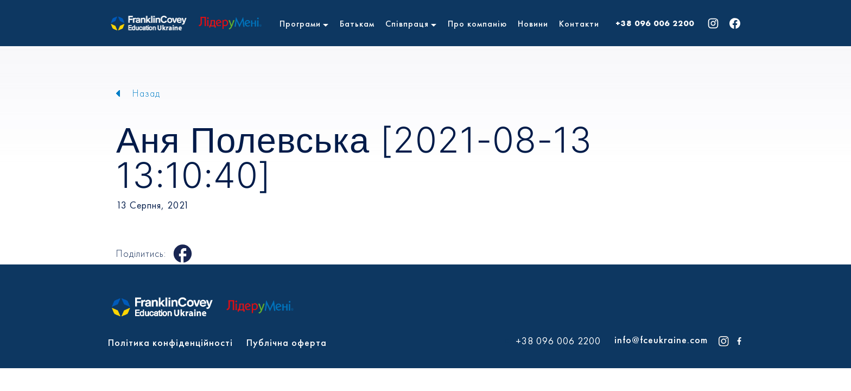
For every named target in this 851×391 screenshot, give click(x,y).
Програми (300, 23)
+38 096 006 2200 (654, 23)
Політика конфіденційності (170, 342)
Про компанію (477, 23)
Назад (146, 93)
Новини (533, 23)
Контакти (579, 23)
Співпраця (407, 23)
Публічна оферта (286, 342)
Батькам (357, 23)
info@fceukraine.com (661, 339)
